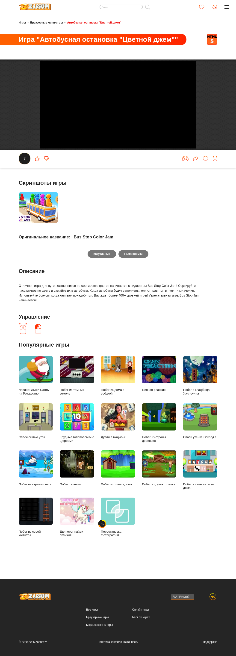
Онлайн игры (140, 609)
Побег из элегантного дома (200, 482)
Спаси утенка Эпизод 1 (200, 434)
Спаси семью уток (36, 434)
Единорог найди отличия (77, 530)
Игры (22, 22)
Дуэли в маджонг (118, 434)
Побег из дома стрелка (159, 481)
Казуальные (101, 266)
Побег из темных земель (77, 388)
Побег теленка (77, 481)
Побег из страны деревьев (159, 435)
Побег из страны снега (36, 481)
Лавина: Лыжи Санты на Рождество (36, 388)
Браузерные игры (97, 617)
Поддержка (210, 642)
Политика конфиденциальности (117, 642)
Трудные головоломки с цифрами (77, 435)
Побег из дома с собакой (118, 388)
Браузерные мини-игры (46, 22)
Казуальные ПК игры (99, 624)
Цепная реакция (159, 387)
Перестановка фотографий (118, 530)
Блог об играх (141, 617)
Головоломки (133, 266)
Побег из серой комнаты (36, 530)
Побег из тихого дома (118, 481)
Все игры (92, 609)
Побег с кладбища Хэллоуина (200, 388)
